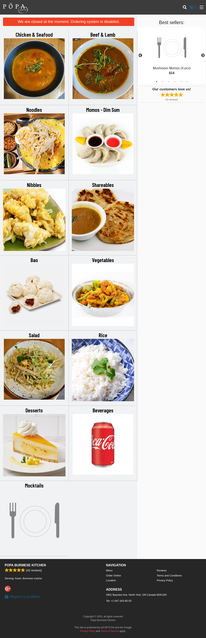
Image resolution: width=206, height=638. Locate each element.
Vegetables (103, 260)
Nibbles (34, 184)
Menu (109, 570)
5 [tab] (181, 82)
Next (203, 55)
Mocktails (34, 485)
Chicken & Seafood (34, 34)
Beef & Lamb (102, 34)
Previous (140, 55)
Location (111, 580)
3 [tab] (169, 82)
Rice (103, 335)
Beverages (103, 410)
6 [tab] (187, 82)
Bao (34, 260)
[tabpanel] (171, 55)
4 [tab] (175, 82)
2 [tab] (163, 82)
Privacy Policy (165, 580)
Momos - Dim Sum (103, 109)
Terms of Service (110, 631)
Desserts (34, 410)
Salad (34, 335)
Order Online (113, 575)
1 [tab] (156, 82)
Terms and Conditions (169, 575)
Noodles (34, 109)
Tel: (119, 600)
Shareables (103, 184)
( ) (193, 7)
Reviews (161, 570)
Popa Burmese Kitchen (25, 565)
